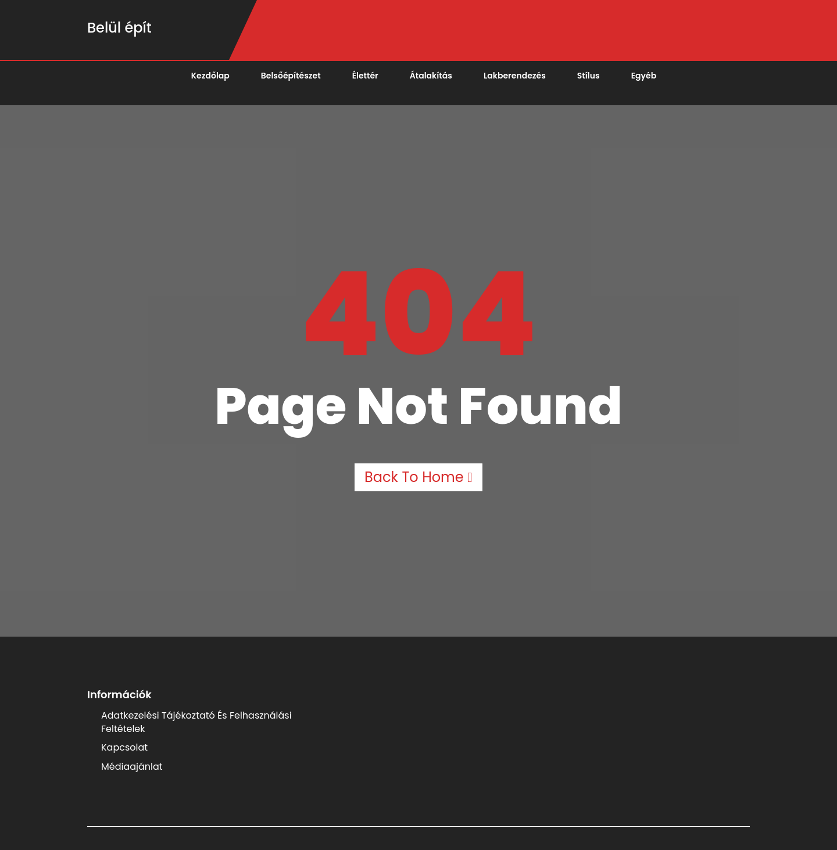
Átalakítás (431, 75)
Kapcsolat (124, 747)
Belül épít (119, 27)
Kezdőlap (210, 75)
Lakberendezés (515, 75)
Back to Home (418, 477)
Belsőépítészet (291, 75)
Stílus (588, 75)
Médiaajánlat (132, 766)
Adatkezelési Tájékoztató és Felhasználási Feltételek (196, 722)
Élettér (365, 75)
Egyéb (644, 75)
